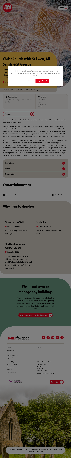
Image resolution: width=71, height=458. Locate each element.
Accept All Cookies (42, 81)
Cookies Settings (28, 81)
